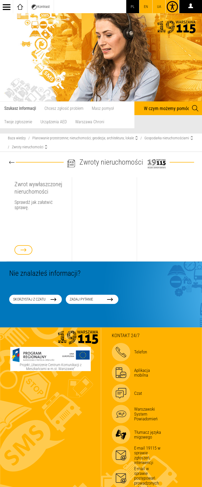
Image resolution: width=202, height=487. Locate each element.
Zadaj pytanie (81, 299)
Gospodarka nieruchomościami (166, 138)
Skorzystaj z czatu (29, 299)
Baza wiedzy (17, 138)
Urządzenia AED (54, 121)
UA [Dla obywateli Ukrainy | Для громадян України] (159, 6)
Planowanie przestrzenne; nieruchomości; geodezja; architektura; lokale (83, 138)
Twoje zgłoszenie (18, 121)
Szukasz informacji (20, 108)
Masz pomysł (103, 108)
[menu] (6, 6)
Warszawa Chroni (89, 121)
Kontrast (41, 6)
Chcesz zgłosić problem (63, 108)
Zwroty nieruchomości (27, 147)
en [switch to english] (146, 6)
